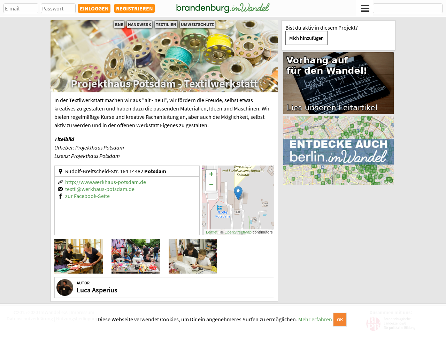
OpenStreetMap (238, 232)
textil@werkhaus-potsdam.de (99, 188)
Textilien (166, 25)
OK (340, 319)
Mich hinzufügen (306, 38)
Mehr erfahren (315, 319)
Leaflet (211, 232)
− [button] (211, 185)
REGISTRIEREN (134, 8)
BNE (119, 25)
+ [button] (211, 175)
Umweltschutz (197, 25)
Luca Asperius (97, 289)
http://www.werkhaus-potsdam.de (105, 181)
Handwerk (139, 25)
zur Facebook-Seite (87, 195)
